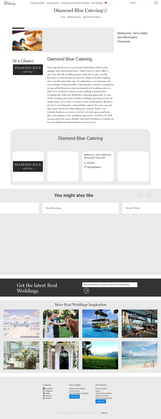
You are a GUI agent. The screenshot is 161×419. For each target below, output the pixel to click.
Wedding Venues (53, 3)
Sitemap (104, 413)
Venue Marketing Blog (103, 398)
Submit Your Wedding (77, 389)
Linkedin (47, 398)
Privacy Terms (74, 391)
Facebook (47, 389)
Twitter (46, 393)
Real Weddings (97, 3)
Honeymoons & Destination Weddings (75, 3)
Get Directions (94, 167)
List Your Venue (101, 389)
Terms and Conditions (103, 393)
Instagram (48, 391)
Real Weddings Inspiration (79, 393)
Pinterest (47, 396)
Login (97, 391)
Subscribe (74, 397)
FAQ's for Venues (102, 396)
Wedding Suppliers (38, 3)
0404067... (92, 163)
